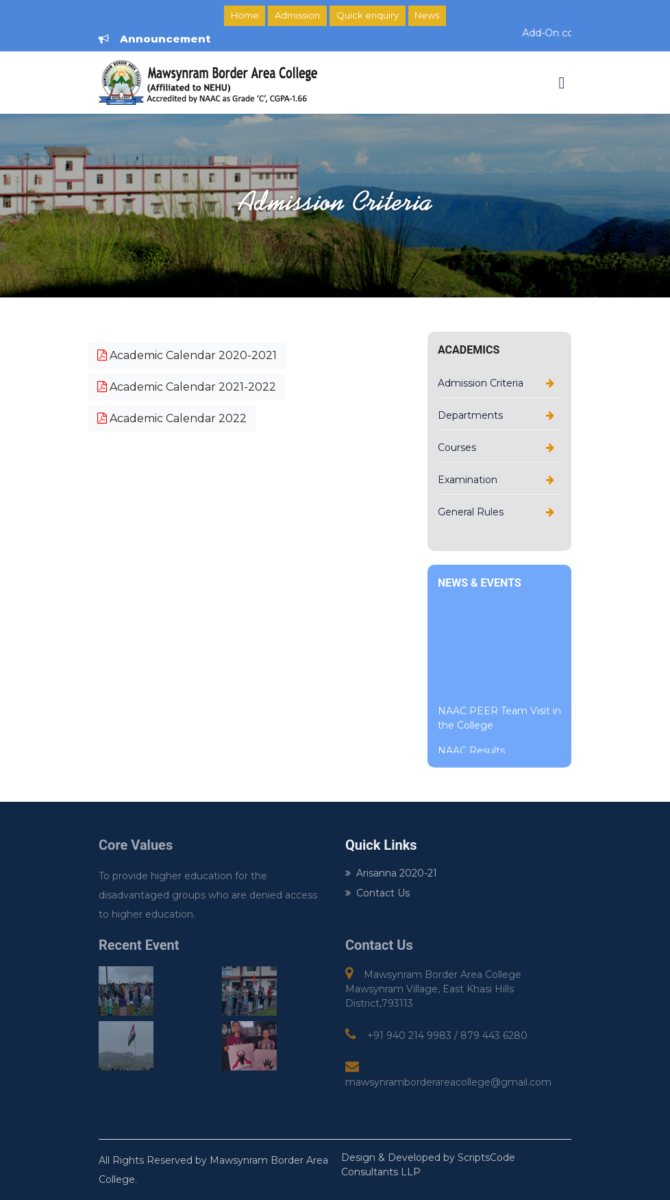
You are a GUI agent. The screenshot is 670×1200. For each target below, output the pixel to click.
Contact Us (377, 893)
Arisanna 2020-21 (391, 873)
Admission (297, 15)
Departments (470, 415)
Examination (467, 480)
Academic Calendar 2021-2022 (186, 386)
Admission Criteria (480, 383)
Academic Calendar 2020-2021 (187, 355)
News (426, 15)
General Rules (471, 512)
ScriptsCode (486, 1157)
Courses (457, 447)
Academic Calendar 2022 (172, 418)
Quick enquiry (367, 15)
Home (245, 15)
